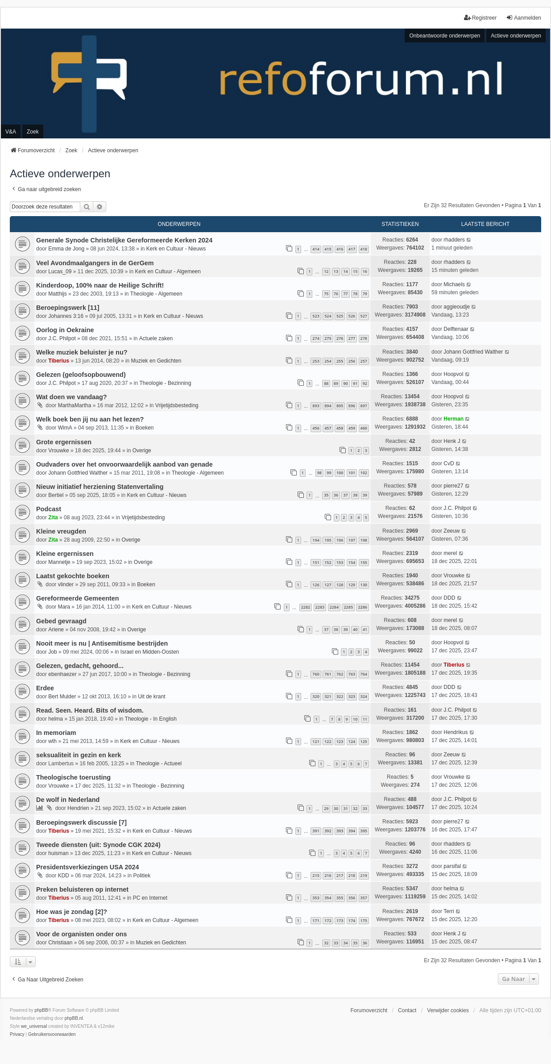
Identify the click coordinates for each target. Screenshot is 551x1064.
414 (315, 249)
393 (339, 831)
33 (365, 808)
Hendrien (78, 808)
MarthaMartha (74, 405)
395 (363, 831)
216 (327, 875)
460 (363, 428)
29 (326, 808)
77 (345, 293)
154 (351, 562)
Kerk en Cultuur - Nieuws (176, 249)
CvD (448, 463)
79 (365, 293)
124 (351, 741)
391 (315, 831)
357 (363, 898)
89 (336, 383)
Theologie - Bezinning (165, 383)
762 (339, 674)
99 (329, 473)
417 (351, 249)
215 (315, 875)
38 (355, 495)
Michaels (453, 284)
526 (351, 316)
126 (315, 585)
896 (351, 406)
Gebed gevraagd (61, 621)
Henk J (451, 441)
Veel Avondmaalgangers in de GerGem (95, 263)
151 (315, 562)
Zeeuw (451, 531)
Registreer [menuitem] (480, 17)
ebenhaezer (62, 674)
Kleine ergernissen (65, 553)
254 (327, 361)
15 (355, 271)
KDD (63, 875)
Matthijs (57, 294)
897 (363, 406)
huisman (58, 853)
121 (315, 741)
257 (363, 361)
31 (345, 808)
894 (327, 406)
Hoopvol (453, 374)
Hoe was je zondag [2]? (71, 911)
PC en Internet (150, 898)
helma (55, 719)
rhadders (453, 240)
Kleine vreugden (61, 531)
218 (351, 875)
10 (355, 719)
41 (365, 629)
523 (315, 316)
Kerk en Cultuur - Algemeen (168, 271)
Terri (448, 911)
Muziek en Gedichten (156, 361)
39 (365, 495)
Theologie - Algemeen (156, 294)
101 (351, 473)
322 (339, 696)
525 (339, 316)
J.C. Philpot (61, 338)
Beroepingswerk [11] (67, 307)
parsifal (452, 866)
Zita (53, 517)
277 (351, 338)
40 (355, 629)
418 (363, 249)
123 (339, 741)
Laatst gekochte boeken (72, 576)
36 (336, 495)
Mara (64, 607)
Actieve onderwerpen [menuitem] (516, 36)
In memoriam (56, 732)
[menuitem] (17, 1035)
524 (327, 316)
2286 (362, 607)
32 (355, 808)
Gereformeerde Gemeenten (77, 598)
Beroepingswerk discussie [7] (81, 822)
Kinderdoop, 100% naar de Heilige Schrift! (100, 285)
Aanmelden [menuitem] (523, 17)
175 (363, 920)
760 (315, 674)
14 (345, 271)
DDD (449, 598)
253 (315, 361)
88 (326, 383)
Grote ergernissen (63, 442)
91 (355, 383)
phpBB (41, 1010)
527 (363, 316)
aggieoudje (456, 307)
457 (327, 428)
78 (355, 293)
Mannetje (59, 562)
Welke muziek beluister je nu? (81, 352)
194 (315, 540)
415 (327, 249)
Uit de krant (151, 696)
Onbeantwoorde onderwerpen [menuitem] (444, 36)
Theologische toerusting (73, 777)
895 (339, 406)
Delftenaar (455, 329)
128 (339, 585)
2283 (320, 607)
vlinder (66, 584)
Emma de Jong (66, 249)
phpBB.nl (74, 1018)
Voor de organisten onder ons (81, 934)
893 (315, 406)
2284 (334, 607)
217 (339, 875)
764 (363, 674)
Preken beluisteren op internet (82, 889)
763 (351, 674)
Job (52, 652)
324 (363, 696)
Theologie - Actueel (159, 763)
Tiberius (58, 361)
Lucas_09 (59, 271)
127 (327, 585)
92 (365, 383)
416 (339, 249)
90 (345, 383)
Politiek (141, 875)
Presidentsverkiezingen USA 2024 (87, 867)
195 (327, 540)
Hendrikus (455, 732)
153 (339, 562)
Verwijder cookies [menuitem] (447, 1010)
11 (365, 719)
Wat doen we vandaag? (71, 397)
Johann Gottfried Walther (473, 352)
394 (351, 831)
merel (450, 553)
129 (351, 585)
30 (336, 808)
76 (336, 293)
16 (365, 271)
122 (327, 741)
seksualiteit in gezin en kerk (78, 755)
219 (363, 875)
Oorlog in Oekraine (65, 330)
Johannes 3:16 (65, 316)
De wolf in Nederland (67, 799)
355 (339, 898)
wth (52, 741)
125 (363, 741)
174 (351, 920)
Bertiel (55, 495)
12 (326, 271)
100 (339, 473)
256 (351, 361)
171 (315, 920)
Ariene (56, 629)
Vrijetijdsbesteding (177, 405)
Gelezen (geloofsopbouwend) (81, 374)
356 (351, 898)
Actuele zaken (156, 338)
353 (315, 898)
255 (339, 361)
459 (351, 428)
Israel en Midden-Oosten (149, 652)
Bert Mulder (62, 696)
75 (326, 293)
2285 (348, 607)
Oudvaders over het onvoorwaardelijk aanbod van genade (124, 464)
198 (363, 540)
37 (345, 495)
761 (327, 674)
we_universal (34, 1026)
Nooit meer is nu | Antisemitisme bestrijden (102, 643)
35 (326, 495)
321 (327, 696)
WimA (65, 428)
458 (339, 428)
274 (315, 338)
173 (339, 920)
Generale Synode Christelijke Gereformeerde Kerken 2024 (124, 240)
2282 (306, 607)
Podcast (48, 509)
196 (339, 540)
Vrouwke (58, 450)
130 (363, 585)
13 (336, 271)
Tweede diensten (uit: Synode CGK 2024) (98, 844)
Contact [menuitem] (407, 1010)
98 (319, 473)
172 (327, 920)
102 (363, 473)
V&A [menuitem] (10, 132)
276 (339, 338)
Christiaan (60, 942)
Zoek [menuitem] (33, 132)
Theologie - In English (151, 719)
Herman (453, 419)
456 (315, 428)
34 (345, 943)
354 (327, 898)
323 (351, 696)
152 (327, 562)
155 (363, 562)
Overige (142, 450)
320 (315, 696)
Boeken (145, 428)
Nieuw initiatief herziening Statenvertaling (99, 486)
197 (351, 540)
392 (327, 831)
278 (363, 338)
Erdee (45, 688)
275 (327, 338)
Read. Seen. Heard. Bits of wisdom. (90, 710)
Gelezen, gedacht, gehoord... (80, 665)
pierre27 (453, 486)
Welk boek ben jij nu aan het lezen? (90, 419)
